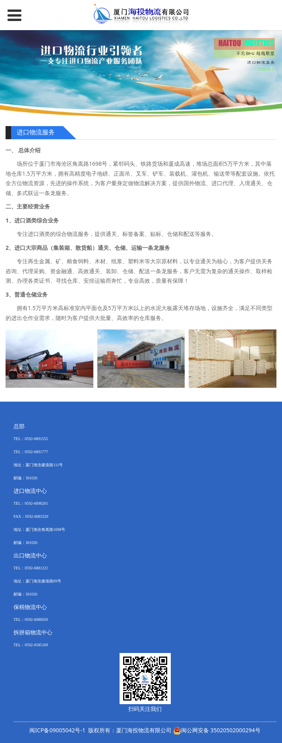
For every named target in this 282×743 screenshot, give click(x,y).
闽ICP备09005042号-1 (57, 730)
